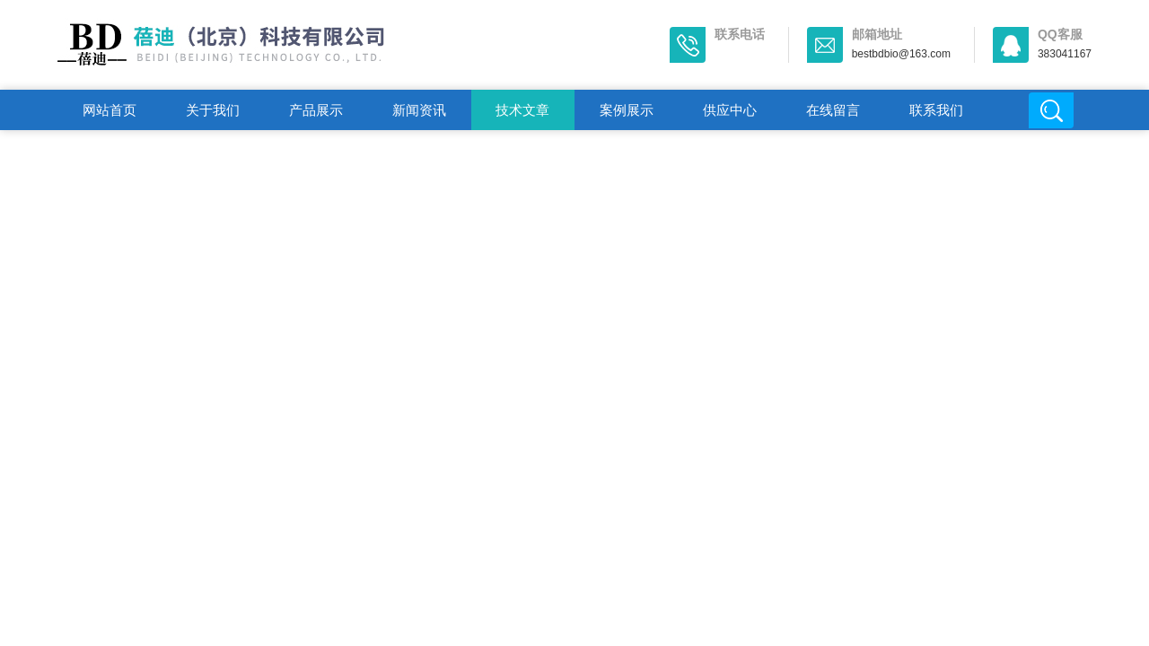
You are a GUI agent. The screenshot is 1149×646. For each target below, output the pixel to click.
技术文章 (522, 110)
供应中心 (730, 110)
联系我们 (936, 110)
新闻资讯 (419, 110)
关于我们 (213, 110)
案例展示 (626, 110)
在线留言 (833, 110)
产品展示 (316, 110)
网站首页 (109, 110)
